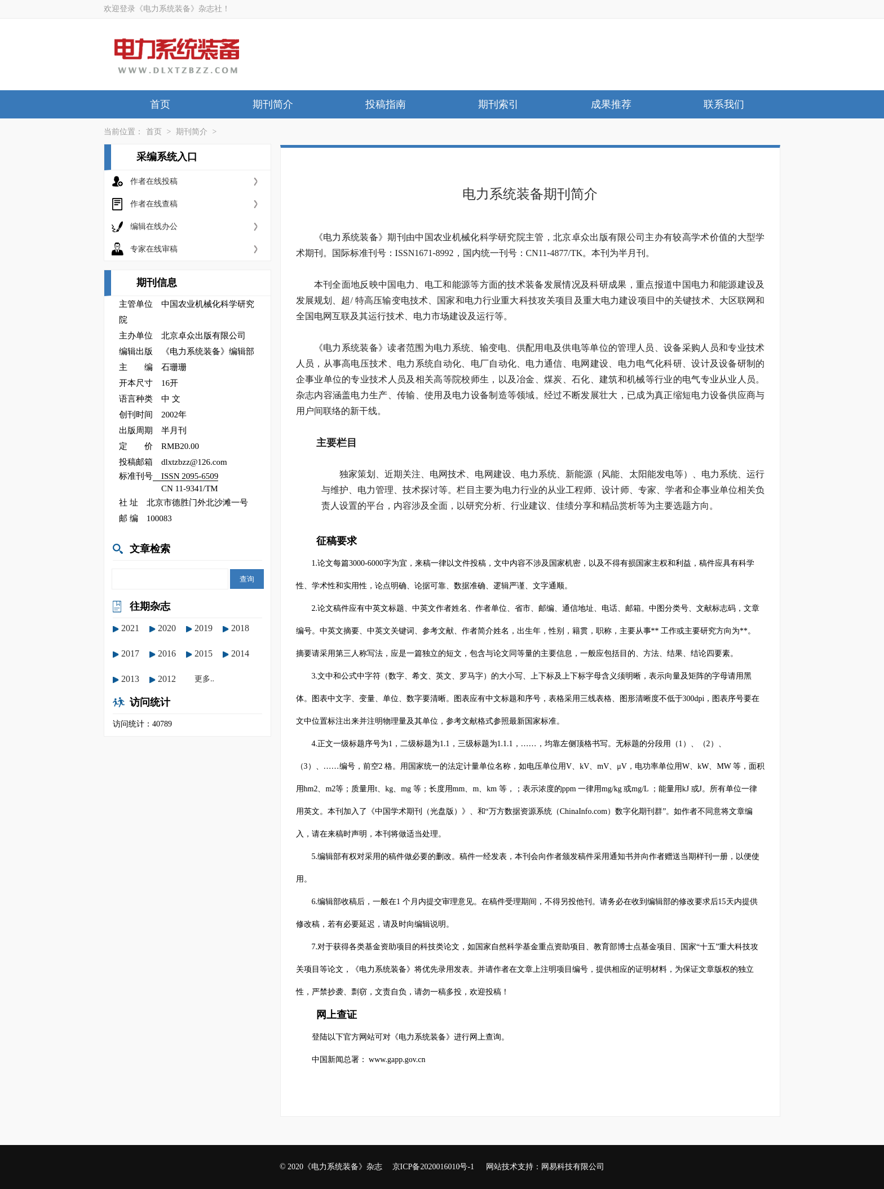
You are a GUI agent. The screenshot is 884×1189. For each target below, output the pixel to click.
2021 (130, 628)
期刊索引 (498, 104)
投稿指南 (385, 104)
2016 (167, 653)
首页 (160, 104)
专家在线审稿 (154, 249)
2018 (240, 628)
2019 (204, 628)
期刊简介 (273, 104)
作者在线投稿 (154, 181)
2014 (240, 653)
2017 (130, 653)
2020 (167, 628)
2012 (167, 679)
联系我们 (724, 104)
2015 (204, 653)
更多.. (204, 679)
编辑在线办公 (154, 226)
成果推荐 (611, 104)
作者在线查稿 (154, 204)
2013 (130, 679)
